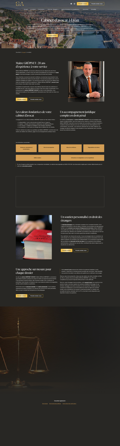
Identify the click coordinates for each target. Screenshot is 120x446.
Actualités (93, 9)
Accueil (26, 9)
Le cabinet (33, 9)
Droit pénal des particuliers (69, 403)
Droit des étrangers (53, 9)
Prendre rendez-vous (97, 3)
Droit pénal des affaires (55, 403)
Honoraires (85, 9)
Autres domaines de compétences (70, 9)
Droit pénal (41, 9)
